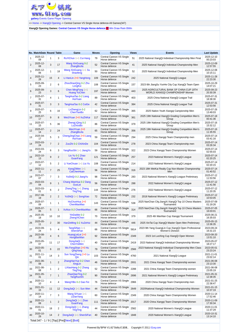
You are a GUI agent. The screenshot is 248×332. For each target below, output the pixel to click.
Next (68, 320)
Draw (117, 28)
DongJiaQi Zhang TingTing (77, 308)
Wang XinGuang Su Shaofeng (77, 71)
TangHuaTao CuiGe (76, 104)
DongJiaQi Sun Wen (77, 288)
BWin (129, 28)
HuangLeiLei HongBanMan (77, 236)
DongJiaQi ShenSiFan (77, 315)
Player (58, 18)
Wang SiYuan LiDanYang (77, 295)
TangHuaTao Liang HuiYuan (77, 98)
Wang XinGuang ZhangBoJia (77, 65)
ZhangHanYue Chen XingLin (77, 262)
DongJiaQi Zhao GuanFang (77, 302)
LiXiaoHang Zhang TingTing (77, 269)
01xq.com (156, 327)
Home (35, 23)
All (107, 28)
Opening (66, 18)
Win (111, 28)
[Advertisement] (146, 11)
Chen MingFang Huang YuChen (77, 91)
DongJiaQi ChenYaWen (77, 242)
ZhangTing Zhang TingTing (77, 190)
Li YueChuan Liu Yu (77, 163)
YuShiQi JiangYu (77, 176)
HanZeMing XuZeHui (77, 222)
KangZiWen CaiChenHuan (77, 170)
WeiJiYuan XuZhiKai (77, 117)
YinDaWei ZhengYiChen (77, 216)
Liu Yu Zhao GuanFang (76, 157)
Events (43, 18)
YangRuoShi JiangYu (77, 150)
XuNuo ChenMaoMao (77, 209)
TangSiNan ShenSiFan (77, 229)
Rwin (123, 28)
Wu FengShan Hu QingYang (77, 249)
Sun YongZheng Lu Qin (77, 256)
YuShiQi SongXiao (77, 196)
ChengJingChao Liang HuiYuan (77, 137)
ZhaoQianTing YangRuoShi (77, 275)
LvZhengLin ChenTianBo (77, 111)
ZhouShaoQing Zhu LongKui (76, 84)
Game (50, 18)
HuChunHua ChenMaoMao (77, 203)
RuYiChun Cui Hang (77, 58)
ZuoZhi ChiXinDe (77, 143)
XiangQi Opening (51, 23)
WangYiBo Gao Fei (77, 282)
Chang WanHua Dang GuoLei (77, 183)
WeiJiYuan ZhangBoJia (77, 130)
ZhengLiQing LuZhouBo (77, 124)
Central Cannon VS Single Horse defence (82, 28)
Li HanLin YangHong (77, 78)
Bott (75, 320)
